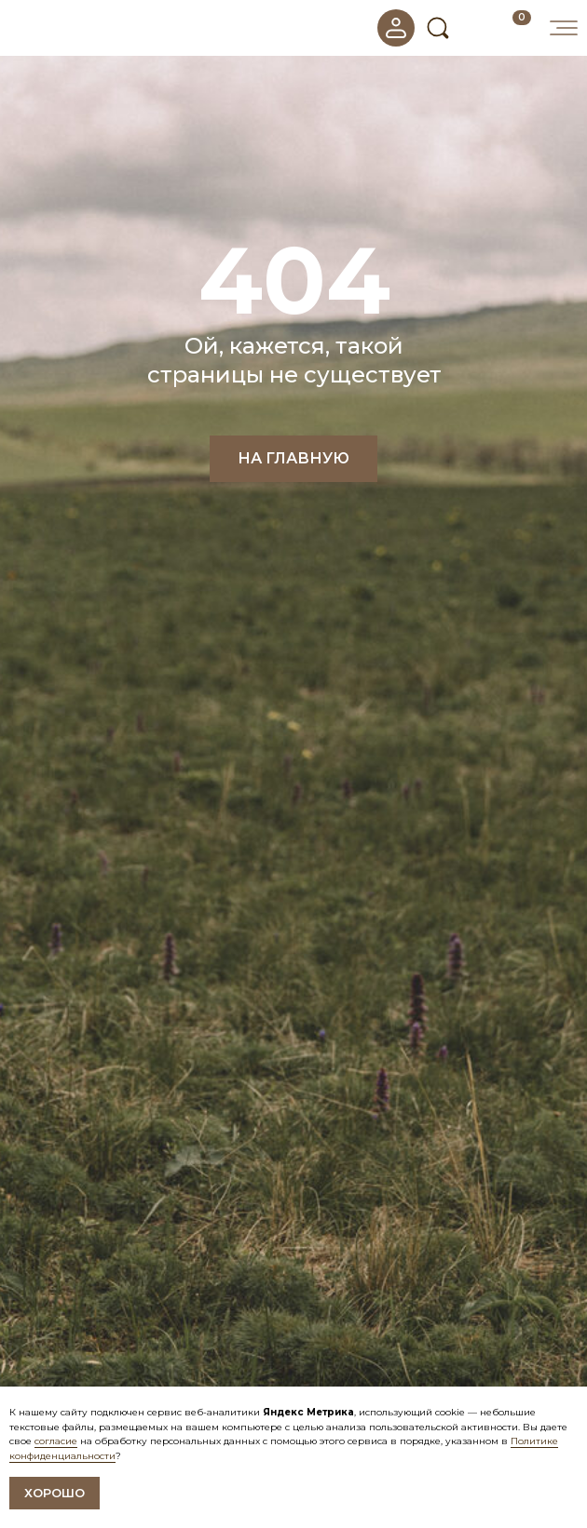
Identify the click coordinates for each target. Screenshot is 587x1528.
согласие (55, 1441)
